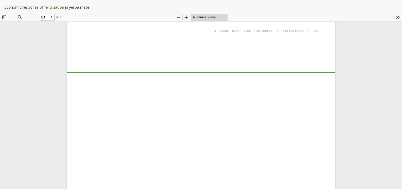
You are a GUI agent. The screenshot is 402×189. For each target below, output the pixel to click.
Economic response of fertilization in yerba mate (46, 7)
